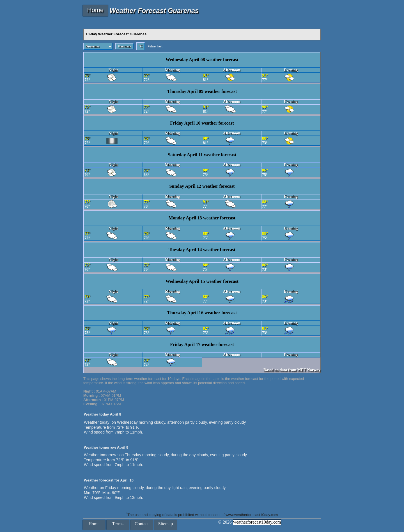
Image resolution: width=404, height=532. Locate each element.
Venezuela (124, 46)
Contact (142, 523)
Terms (117, 523)
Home (95, 9)
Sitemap (165, 523)
